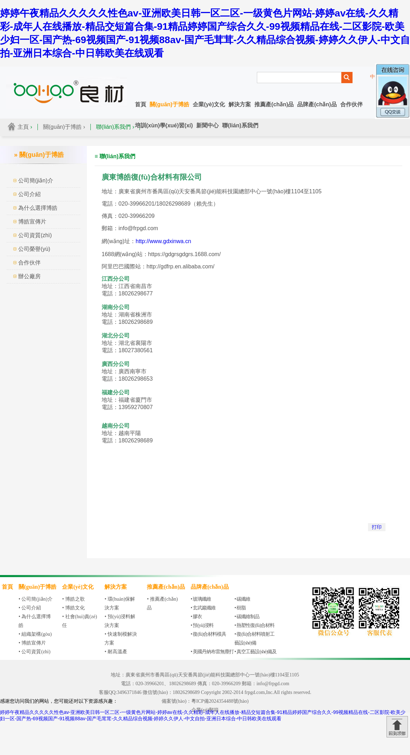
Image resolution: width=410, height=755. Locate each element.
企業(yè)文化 (209, 104)
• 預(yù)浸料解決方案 (119, 621)
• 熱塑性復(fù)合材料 (254, 625)
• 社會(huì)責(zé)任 (79, 621)
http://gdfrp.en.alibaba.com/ (180, 266)
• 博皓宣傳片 (32, 643)
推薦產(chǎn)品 (274, 104)
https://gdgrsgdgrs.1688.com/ (184, 254)
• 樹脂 (240, 607)
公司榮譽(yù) (34, 249)
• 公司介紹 (30, 607)
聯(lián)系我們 (240, 125)
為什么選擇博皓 (37, 208)
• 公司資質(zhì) (34, 651)
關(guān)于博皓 (169, 104)
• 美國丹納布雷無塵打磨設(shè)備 (212, 656)
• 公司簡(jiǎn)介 (36, 599)
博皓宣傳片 (32, 222)
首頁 (140, 104)
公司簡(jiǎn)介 (35, 180)
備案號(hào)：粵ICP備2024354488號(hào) (205, 701)
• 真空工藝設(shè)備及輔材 (255, 656)
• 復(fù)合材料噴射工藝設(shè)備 (254, 639)
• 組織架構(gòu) (35, 634)
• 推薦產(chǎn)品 (162, 603)
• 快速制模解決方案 (120, 639)
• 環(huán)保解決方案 (119, 603)
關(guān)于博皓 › (64, 127)
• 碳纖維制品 (246, 616)
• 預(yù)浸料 (202, 625)
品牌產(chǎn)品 (316, 104)
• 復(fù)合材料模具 (208, 634)
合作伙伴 (351, 104)
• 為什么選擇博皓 (35, 621)
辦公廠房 (29, 276)
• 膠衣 (196, 616)
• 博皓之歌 (73, 599)
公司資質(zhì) (35, 235)
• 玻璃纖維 (201, 599)
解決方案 (239, 104)
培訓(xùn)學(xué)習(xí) (164, 125)
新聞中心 (207, 125)
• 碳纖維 (242, 599)
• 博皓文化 (73, 607)
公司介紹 (29, 194)
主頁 (23, 127)
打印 (377, 527)
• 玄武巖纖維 (203, 607)
